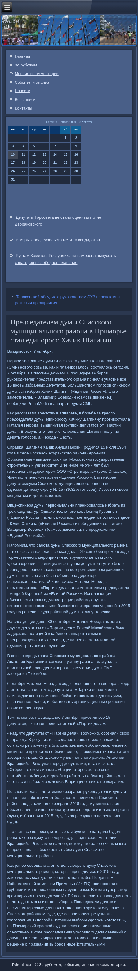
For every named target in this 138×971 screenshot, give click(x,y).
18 (23, 162)
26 (34, 171)
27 (44, 171)
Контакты (23, 108)
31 (13, 179)
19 (34, 162)
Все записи (25, 99)
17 (13, 162)
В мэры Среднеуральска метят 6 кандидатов (58, 240)
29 (65, 171)
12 (34, 154)
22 (65, 162)
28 (55, 171)
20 (44, 162)
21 (55, 162)
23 (76, 162)
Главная (22, 56)
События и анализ (32, 82)
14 (55, 154)
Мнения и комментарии (36, 73)
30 (76, 171)
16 (76, 154)
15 (65, 154)
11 (23, 154)
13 (44, 154)
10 (13, 154)
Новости (22, 90)
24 (13, 171)
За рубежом (26, 65)
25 (23, 171)
